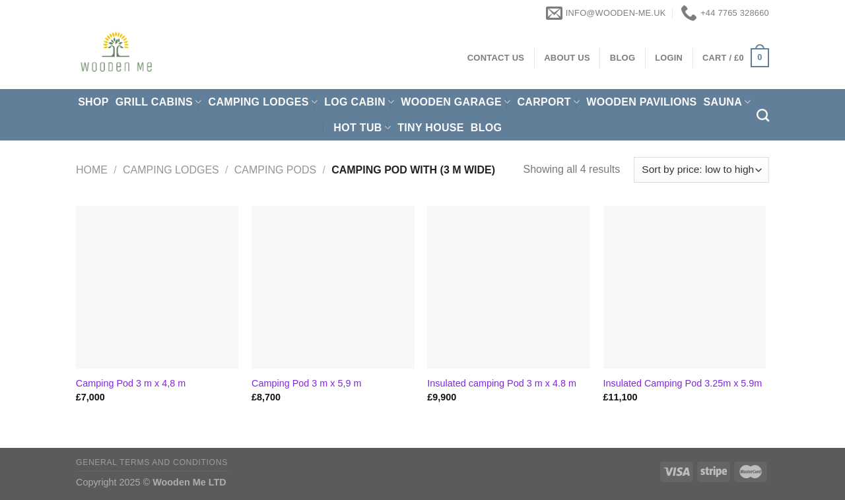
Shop (93, 102)
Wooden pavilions (641, 102)
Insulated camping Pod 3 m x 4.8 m (501, 383)
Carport (548, 102)
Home (92, 169)
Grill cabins (159, 102)
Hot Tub (362, 127)
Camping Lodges (263, 102)
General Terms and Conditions (152, 462)
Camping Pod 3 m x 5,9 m (306, 383)
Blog (486, 127)
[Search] (763, 115)
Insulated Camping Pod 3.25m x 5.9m (682, 383)
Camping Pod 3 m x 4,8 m (131, 383)
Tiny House (430, 127)
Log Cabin (359, 102)
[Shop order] (701, 170)
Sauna (727, 102)
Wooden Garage (455, 102)
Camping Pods (275, 169)
